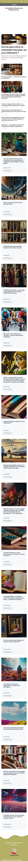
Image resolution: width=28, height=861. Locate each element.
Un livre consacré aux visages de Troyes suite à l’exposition (13, 641)
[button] (22, 1)
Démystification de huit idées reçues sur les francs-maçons (12, 247)
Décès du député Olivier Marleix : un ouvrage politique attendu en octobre (13, 104)
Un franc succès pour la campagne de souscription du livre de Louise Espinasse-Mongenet (14, 773)
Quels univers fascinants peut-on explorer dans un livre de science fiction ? (13, 111)
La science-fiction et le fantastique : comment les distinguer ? (11, 685)
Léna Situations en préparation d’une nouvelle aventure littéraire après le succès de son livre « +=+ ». (13, 119)
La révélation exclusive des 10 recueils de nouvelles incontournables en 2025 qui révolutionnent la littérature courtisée (13, 96)
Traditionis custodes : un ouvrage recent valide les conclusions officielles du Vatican (14, 291)
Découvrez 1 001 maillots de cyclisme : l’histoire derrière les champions (13, 335)
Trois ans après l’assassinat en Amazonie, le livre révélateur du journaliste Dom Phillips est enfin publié (13, 161)
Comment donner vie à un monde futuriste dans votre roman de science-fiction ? (13, 816)
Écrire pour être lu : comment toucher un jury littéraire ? (13, 77)
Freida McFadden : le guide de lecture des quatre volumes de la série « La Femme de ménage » (13, 598)
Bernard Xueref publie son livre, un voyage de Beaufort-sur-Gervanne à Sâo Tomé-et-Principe (14, 466)
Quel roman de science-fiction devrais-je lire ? (12, 203)
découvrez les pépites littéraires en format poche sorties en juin (13, 728)
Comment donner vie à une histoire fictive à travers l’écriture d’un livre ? (14, 554)
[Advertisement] (14, 23)
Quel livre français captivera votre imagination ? (14, 422)
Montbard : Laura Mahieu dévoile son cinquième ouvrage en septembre (12, 125)
